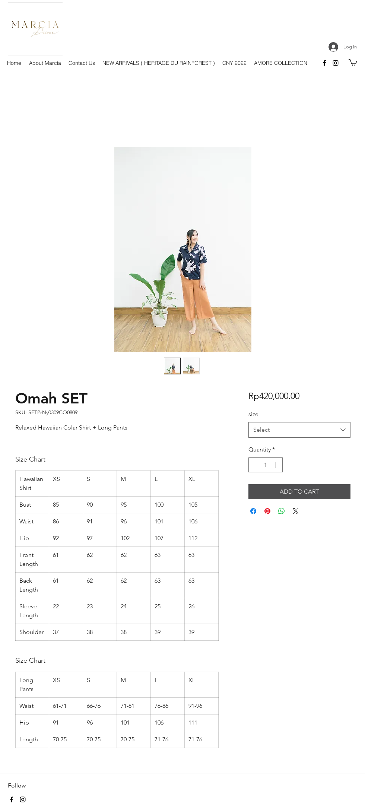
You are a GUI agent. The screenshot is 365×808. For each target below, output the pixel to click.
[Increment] (276, 465)
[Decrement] (255, 465)
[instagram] (335, 63)
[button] (353, 62)
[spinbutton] (265, 465)
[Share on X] (295, 511)
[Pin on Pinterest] (267, 511)
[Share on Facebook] (253, 511)
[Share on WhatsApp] (281, 511)
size (253, 414)
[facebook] (324, 63)
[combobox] (299, 430)
